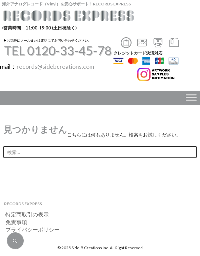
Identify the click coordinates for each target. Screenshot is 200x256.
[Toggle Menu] (191, 97)
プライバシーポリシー (30, 229)
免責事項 (13, 222)
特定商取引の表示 (24, 214)
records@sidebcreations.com (55, 66)
